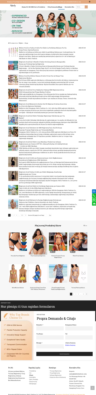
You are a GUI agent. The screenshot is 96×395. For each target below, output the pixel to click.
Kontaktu (32, 377)
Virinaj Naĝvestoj (55, 371)
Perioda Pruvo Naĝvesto (18, 256)
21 (83, 294)
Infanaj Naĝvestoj (55, 375)
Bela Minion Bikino (18, 287)
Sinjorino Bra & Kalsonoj (58, 377)
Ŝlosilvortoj (33, 381)
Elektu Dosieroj (70, 345)
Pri (30, 373)
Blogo (31, 375)
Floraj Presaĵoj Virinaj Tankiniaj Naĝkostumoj (58, 288)
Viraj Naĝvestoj (55, 373)
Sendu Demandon (64, 354)
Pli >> (85, 225)
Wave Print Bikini (78, 256)
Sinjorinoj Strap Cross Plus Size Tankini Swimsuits (38, 288)
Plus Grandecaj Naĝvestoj (38, 256)
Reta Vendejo (33, 379)
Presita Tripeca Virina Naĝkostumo (58, 256)
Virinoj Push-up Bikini (78, 287)
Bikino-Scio (23, 48)
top (92, 387)
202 (22, 215)
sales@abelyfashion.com (73, 2)
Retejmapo (32, 384)
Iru (50, 215)
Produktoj (32, 371)
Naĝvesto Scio (24, 62)
